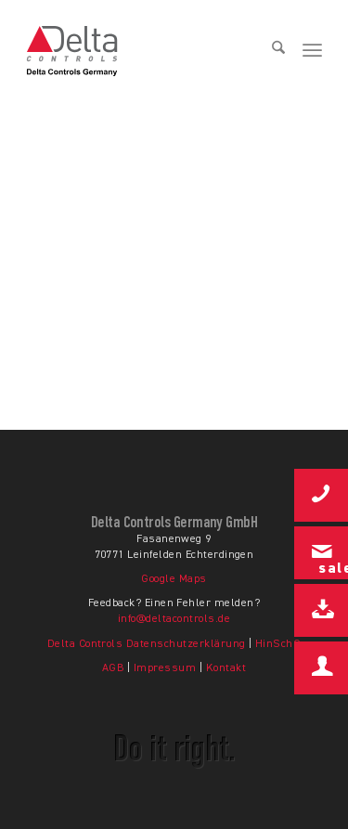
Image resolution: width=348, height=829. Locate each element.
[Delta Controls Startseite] (119, 51)
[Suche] (271, 51)
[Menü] (312, 51)
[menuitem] (271, 51)
